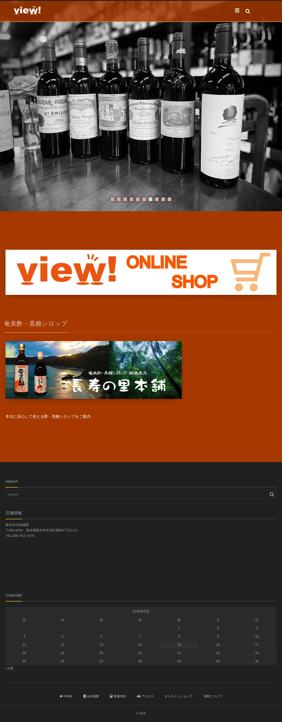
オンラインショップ (178, 696)
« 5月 (9, 668)
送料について (213, 696)
